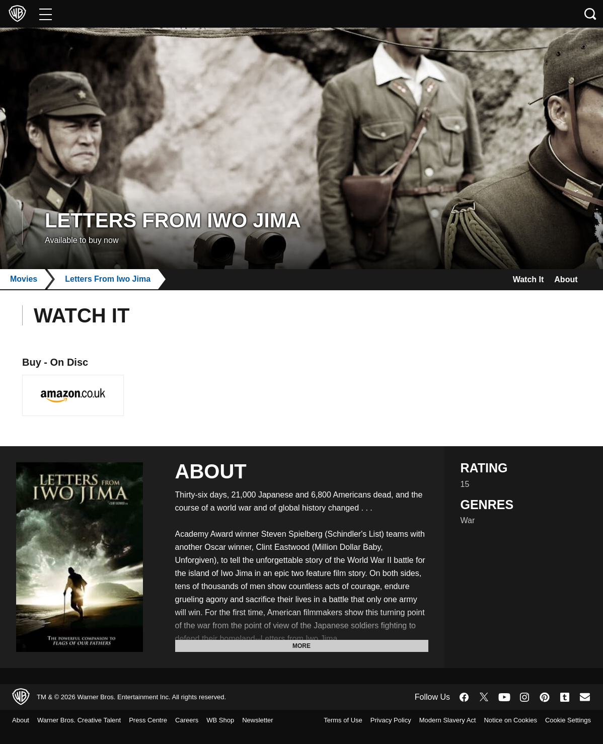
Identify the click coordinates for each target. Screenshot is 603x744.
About (564, 279)
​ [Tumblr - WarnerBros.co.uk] (565, 697)
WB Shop (240, 720)
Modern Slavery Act (491, 720)
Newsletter (30, 733)
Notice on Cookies (561, 720)
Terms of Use (377, 720)
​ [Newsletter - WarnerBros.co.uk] (585, 697)
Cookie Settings (565, 733)
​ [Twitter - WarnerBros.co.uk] (484, 697)
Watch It (520, 279)
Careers (203, 720)
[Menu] (45, 14)
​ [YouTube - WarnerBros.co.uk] (504, 697)
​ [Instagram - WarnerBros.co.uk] (524, 697)
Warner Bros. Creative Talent (86, 720)
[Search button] (590, 14)
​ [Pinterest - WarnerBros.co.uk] (545, 697)
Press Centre (162, 720)
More (301, 645)
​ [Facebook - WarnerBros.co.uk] (464, 697)
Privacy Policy (428, 720)
